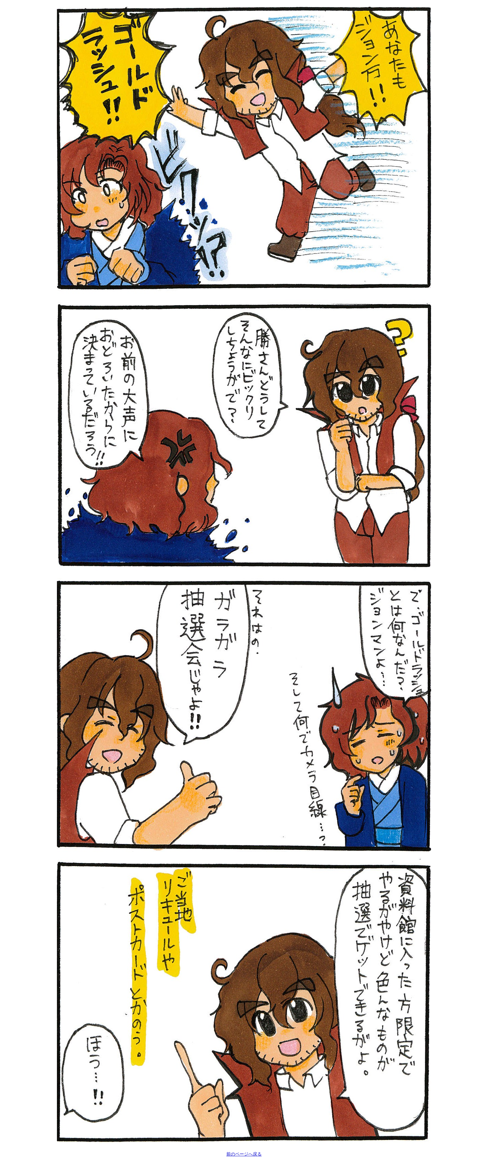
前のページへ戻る (244, 1154)
